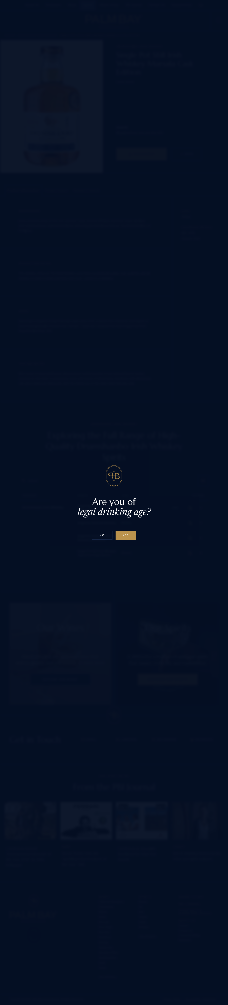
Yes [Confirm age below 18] (126, 535)
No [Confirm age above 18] (102, 535)
